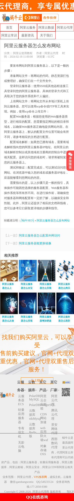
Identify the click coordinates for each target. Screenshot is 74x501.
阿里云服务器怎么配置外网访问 (39, 235)
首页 (9, 27)
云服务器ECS (21, 400)
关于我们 (46, 35)
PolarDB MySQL (33, 397)
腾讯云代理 (54, 414)
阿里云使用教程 (22, 53)
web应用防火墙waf (44, 434)
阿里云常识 (9, 35)
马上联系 (37, 380)
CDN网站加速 (43, 418)
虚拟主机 (55, 477)
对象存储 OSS (43, 450)
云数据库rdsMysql (33, 414)
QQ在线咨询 (37, 497)
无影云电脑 (21, 446)
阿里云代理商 (41, 491)
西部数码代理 (54, 443)
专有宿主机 (21, 432)
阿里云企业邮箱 (43, 402)
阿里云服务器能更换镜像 (35, 243)
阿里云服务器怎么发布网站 (53, 220)
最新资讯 (27, 35)
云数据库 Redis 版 (32, 430)
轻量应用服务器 (21, 416)
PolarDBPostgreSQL (33, 405)
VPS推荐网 (40, 477)
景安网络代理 (54, 429)
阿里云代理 (65, 27)
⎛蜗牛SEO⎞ (27, 220)
